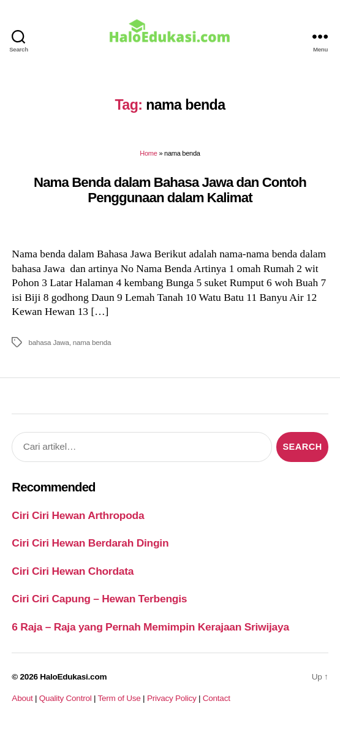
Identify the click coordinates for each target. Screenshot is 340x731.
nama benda (92, 342)
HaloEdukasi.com (73, 676)
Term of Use (118, 698)
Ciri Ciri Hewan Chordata (73, 571)
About (22, 698)
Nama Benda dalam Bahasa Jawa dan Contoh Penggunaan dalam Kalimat (170, 190)
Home (148, 153)
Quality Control (65, 698)
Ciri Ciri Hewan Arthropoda (78, 515)
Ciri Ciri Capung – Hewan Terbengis (99, 599)
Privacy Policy (172, 698)
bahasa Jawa (48, 342)
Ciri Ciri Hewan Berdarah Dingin (90, 543)
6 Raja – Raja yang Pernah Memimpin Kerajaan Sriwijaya (150, 627)
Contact (216, 698)
